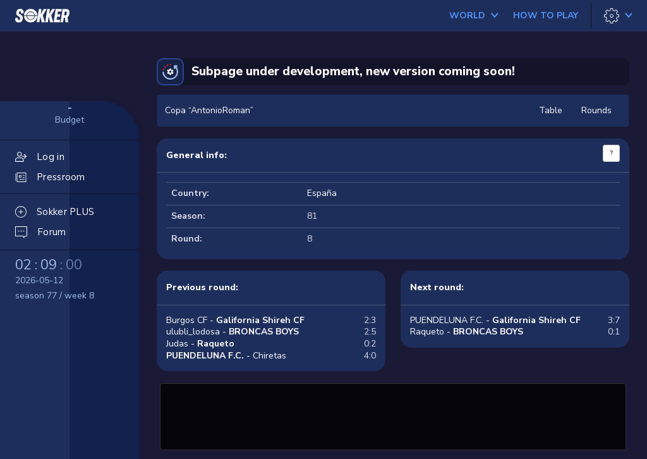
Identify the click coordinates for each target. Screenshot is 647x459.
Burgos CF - (235, 320)
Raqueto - (466, 332)
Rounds (596, 110)
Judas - (200, 344)
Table (550, 110)
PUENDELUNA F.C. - (495, 320)
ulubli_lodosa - (232, 332)
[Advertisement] (393, 414)
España (322, 193)
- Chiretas (226, 356)
